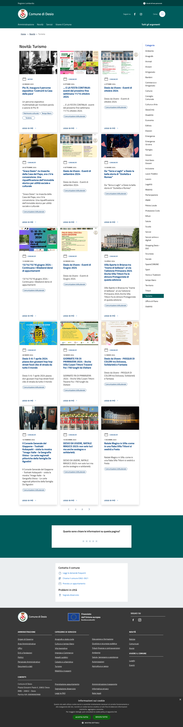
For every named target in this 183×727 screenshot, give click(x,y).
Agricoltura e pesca (100, 666)
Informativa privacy (100, 688)
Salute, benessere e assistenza (105, 657)
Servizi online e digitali (151, 239)
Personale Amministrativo (29, 661)
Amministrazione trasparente (104, 684)
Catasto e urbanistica (64, 661)
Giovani (148, 154)
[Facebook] (133, 14)
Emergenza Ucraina (150, 143)
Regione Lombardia (26, 3)
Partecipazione (151, 194)
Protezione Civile (152, 210)
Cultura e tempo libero (64, 643)
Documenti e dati (25, 666)
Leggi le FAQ (60, 693)
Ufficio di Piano (151, 301)
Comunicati (70, 79)
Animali (148, 61)
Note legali (96, 693)
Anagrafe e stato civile (64, 639)
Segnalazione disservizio (65, 688)
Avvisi (131, 648)
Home (23, 34)
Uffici (20, 648)
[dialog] (91, 712)
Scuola (148, 226)
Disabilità (149, 114)
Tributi (148, 290)
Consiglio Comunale (149, 98)
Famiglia (148, 149)
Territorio (149, 285)
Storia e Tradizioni (153, 274)
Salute (148, 221)
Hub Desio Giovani (149, 162)
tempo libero (150, 280)
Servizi (148, 231)
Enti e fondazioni (25, 652)
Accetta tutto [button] (82, 717)
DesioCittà (149, 109)
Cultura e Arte (151, 104)
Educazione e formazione (102, 639)
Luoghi (132, 660)
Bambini (148, 77)
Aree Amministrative (27, 643)
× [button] (180, 700)
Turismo (148, 295)
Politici (21, 657)
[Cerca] (162, 14)
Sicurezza (149, 253)
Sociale (148, 258)
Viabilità (148, 306)
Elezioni (148, 130)
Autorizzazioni (98, 661)
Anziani (148, 66)
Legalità (148, 184)
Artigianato (150, 72)
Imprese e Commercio (64, 652)
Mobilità (148, 189)
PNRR (147, 200)
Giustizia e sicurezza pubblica (104, 643)
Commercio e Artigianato (150, 84)
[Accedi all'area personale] (152, 3)
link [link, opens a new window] (115, 712)
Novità (32, 34)
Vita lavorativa (61, 648)
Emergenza (150, 136)
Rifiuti (148, 215)
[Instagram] (139, 14)
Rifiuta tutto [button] (101, 717)
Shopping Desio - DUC (152, 247)
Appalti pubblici (61, 657)
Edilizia (148, 125)
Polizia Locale (151, 205)
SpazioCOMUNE (152, 264)
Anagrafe (149, 56)
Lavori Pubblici (151, 173)
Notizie (27, 79)
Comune (148, 90)
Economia (149, 120)
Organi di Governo (25, 639)
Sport (147, 269)
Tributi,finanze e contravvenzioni (106, 648)
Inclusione (149, 168)
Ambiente (149, 50)
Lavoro (148, 179)
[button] (91, 722)
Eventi (132, 665)
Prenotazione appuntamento (67, 684)
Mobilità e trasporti (63, 670)
